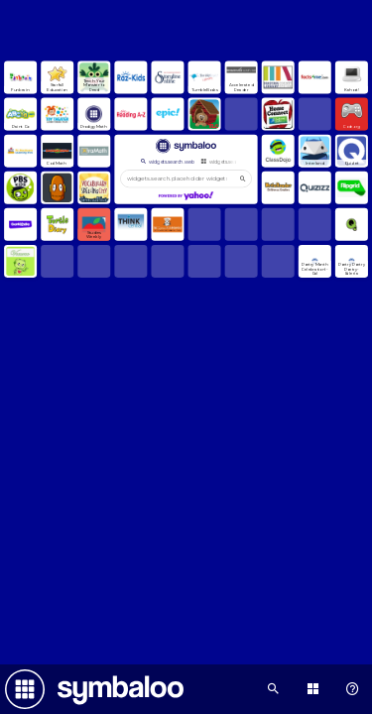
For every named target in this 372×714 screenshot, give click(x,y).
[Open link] (20, 76)
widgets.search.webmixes (234, 162)
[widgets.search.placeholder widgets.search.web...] (186, 178)
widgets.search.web (166, 162)
